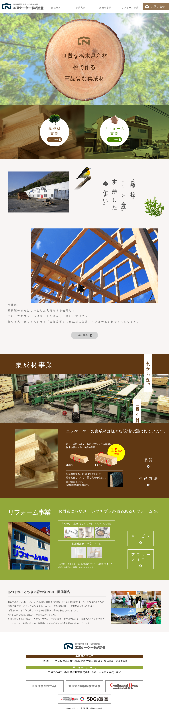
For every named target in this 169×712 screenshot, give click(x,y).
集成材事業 (105, 8)
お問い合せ (155, 6)
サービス (141, 536)
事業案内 (81, 8)
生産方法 (149, 478)
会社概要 (56, 8)
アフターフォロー (141, 557)
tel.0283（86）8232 (115, 661)
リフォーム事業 (130, 8)
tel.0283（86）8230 (110, 672)
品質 (149, 460)
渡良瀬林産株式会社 (45, 686)
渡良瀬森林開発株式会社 (85, 686)
